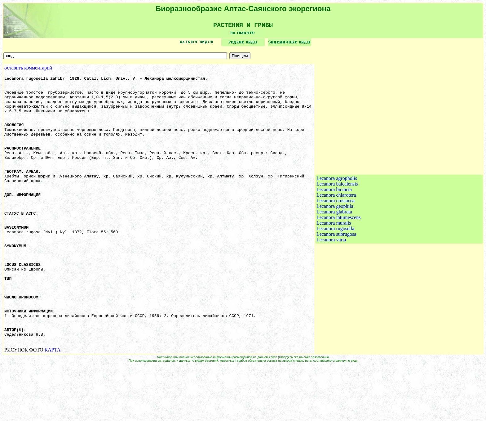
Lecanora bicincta (334, 218)
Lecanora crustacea (335, 229)
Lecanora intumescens (338, 246)
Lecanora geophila (334, 234)
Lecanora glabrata (334, 240)
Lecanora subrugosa (336, 262)
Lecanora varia (331, 268)
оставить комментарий (28, 70)
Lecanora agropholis (336, 206)
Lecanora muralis (333, 251)
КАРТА (53, 405)
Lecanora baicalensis (337, 212)
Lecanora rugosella (335, 257)
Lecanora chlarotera (336, 223)
